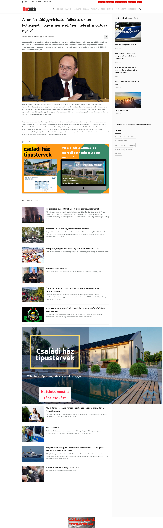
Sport (123, 9)
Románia (129, 149)
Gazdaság (77, 9)
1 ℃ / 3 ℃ (25, 2)
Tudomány (95, 9)
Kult (117, 9)
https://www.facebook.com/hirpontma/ (134, 124)
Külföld (68, 9)
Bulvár (86, 9)
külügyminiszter (121, 141)
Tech (103, 9)
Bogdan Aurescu (129, 136)
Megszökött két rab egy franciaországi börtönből (68, 229)
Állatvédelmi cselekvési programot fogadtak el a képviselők (125, 56)
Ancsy (29, 37)
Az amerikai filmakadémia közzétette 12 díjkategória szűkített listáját (126, 70)
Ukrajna (118, 153)
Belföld (60, 9)
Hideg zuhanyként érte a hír (126, 44)
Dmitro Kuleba (120, 145)
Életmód (110, 9)
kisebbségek (119, 149)
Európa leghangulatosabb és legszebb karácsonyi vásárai (72, 249)
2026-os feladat (121, 110)
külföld (118, 136)
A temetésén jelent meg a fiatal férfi (62, 467)
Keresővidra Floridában (56, 268)
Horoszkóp (132, 9)
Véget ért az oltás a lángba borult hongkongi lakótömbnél (72, 209)
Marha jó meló (52, 428)
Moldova (131, 145)
